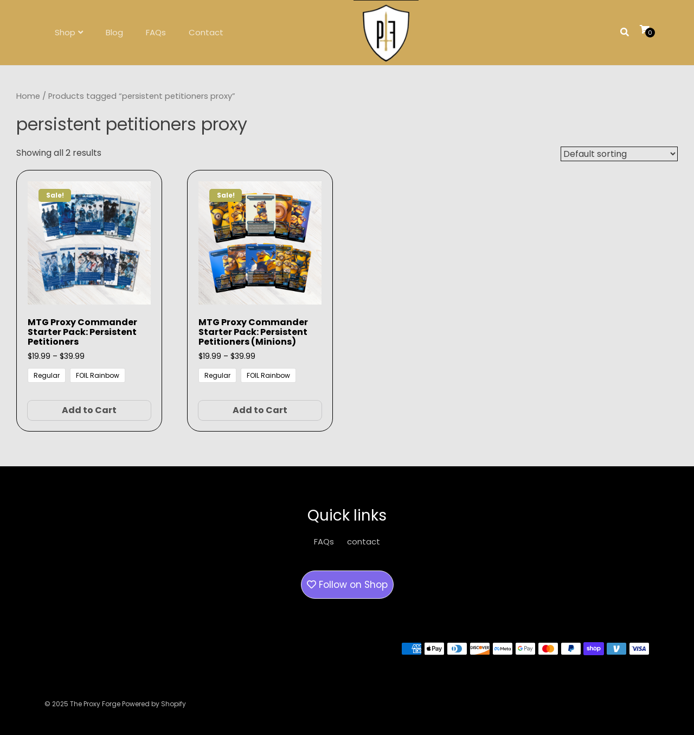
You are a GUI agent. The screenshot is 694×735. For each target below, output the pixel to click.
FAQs (156, 32)
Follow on (347, 584)
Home (28, 96)
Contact (206, 32)
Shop (65, 32)
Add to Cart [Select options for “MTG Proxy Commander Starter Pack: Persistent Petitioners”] (89, 410)
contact (363, 541)
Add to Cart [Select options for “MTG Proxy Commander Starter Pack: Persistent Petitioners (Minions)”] (260, 410)
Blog (114, 32)
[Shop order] (619, 154)
